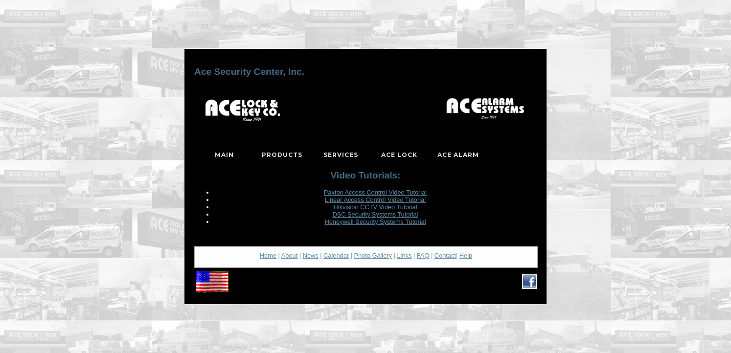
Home (268, 255)
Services (340, 154)
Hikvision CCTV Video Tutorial (375, 207)
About (289, 255)
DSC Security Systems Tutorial (375, 214)
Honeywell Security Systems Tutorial (375, 221)
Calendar (336, 255)
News (311, 255)
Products (282, 154)
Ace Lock (399, 154)
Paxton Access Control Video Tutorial (375, 192)
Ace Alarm (458, 154)
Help (465, 255)
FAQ (423, 255)
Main (224, 154)
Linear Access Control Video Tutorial (375, 199)
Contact (445, 255)
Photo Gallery (373, 255)
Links (404, 255)
